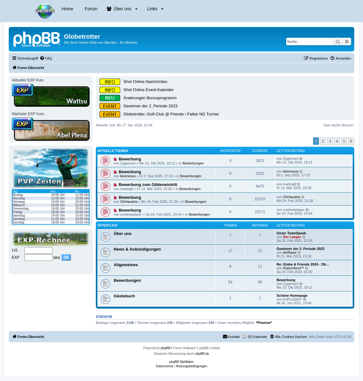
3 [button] (330, 141)
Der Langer (292, 237)
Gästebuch (124, 296)
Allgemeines (126, 264)
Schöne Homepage (292, 295)
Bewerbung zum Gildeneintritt (148, 184)
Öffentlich (107, 225)
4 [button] (337, 141)
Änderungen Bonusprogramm (150, 97)
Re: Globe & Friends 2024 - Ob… (303, 264)
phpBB (165, 348)
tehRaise (290, 252)
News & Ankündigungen (137, 249)
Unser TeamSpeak (291, 233)
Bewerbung (130, 159)
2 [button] (323, 141)
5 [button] (344, 141)
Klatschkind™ (293, 268)
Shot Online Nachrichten (145, 81)
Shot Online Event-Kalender (148, 89)
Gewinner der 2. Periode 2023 (150, 106)
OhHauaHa (128, 201)
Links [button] (155, 8)
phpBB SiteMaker (181, 362)
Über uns (122, 233)
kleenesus (128, 176)
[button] (351, 141)
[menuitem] (46, 58)
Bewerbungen (193, 163)
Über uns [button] (122, 8)
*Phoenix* (264, 323)
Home (67, 8)
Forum (90, 8)
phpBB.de (202, 353)
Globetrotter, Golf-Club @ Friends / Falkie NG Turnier (171, 114)
